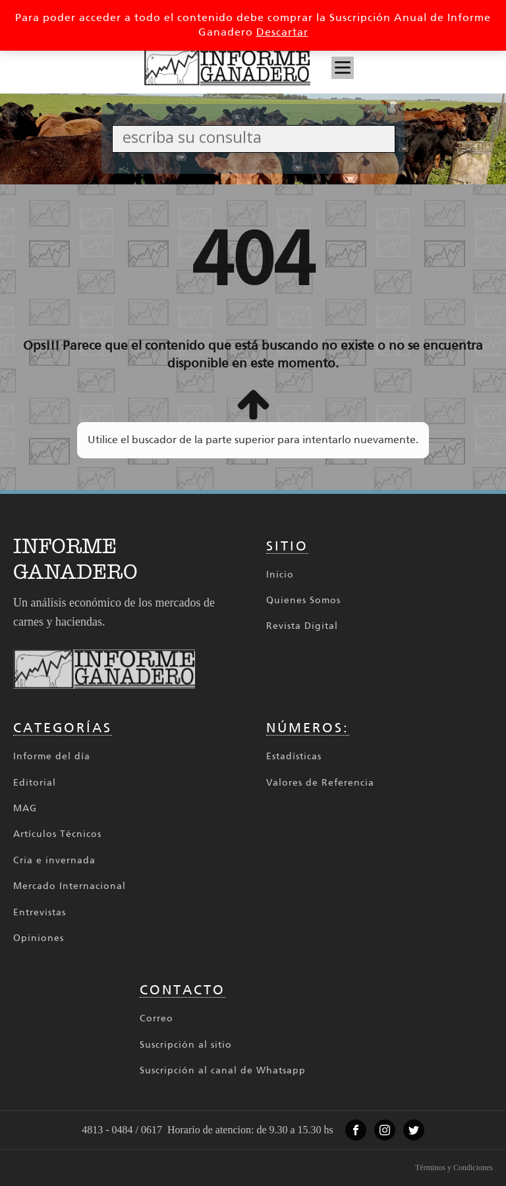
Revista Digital (302, 626)
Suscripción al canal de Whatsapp (223, 1070)
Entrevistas (39, 912)
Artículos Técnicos (57, 834)
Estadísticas (294, 756)
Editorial (34, 783)
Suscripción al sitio (186, 1045)
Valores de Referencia (320, 783)
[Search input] (257, 137)
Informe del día (51, 756)
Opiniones (38, 938)
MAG (25, 808)
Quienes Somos (303, 600)
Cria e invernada (54, 860)
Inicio (280, 575)
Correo (156, 1018)
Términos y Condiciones (454, 1167)
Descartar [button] (282, 32)
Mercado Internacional (69, 886)
